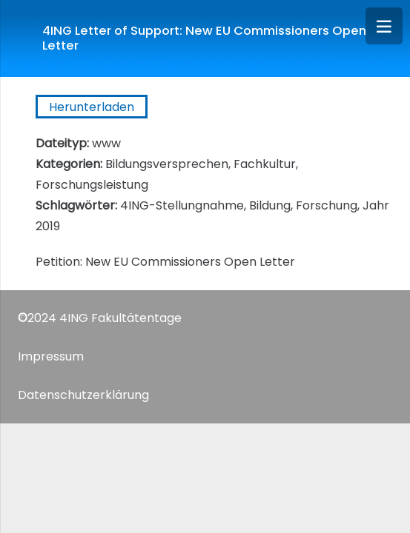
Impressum (51, 356)
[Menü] (384, 25)
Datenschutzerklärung (83, 394)
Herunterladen (91, 106)
